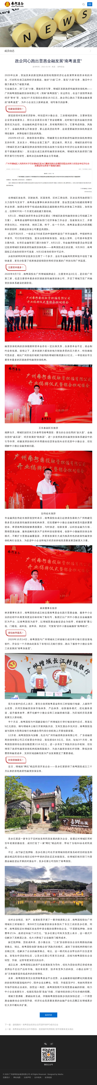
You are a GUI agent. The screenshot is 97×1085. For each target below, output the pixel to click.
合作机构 (37, 1077)
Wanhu (60, 1074)
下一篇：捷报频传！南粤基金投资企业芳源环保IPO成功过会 (31, 1025)
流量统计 (6, 1077)
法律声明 (27, 1077)
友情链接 (48, 1077)
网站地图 (16, 1077)
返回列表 (48, 1015)
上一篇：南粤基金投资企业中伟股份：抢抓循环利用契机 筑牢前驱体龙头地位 (39, 1029)
